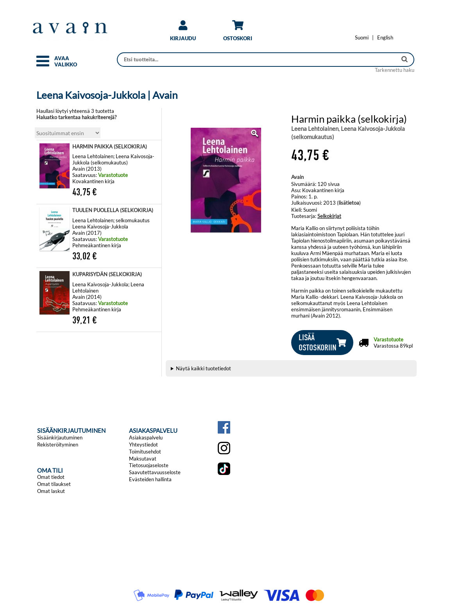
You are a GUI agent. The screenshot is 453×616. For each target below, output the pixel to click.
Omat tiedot (50, 477)
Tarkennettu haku (394, 70)
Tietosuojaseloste (148, 465)
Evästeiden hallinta (150, 479)
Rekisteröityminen (57, 444)
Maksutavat (142, 458)
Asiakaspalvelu (146, 437)
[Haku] (257, 59)
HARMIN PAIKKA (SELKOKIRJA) (109, 146)
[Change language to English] (385, 37)
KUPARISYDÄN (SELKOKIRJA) (107, 274)
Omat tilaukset (54, 484)
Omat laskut (51, 491)
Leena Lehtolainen (314, 128)
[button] (42, 64)
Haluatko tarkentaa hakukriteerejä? (76, 117)
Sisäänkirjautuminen (59, 437)
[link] (183, 33)
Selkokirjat (329, 216)
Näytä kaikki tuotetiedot (203, 368)
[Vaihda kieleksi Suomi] (362, 37)
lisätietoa (348, 203)
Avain (297, 177)
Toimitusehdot (145, 451)
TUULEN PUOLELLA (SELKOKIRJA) (112, 210)
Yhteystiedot (143, 444)
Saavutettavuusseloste (155, 472)
